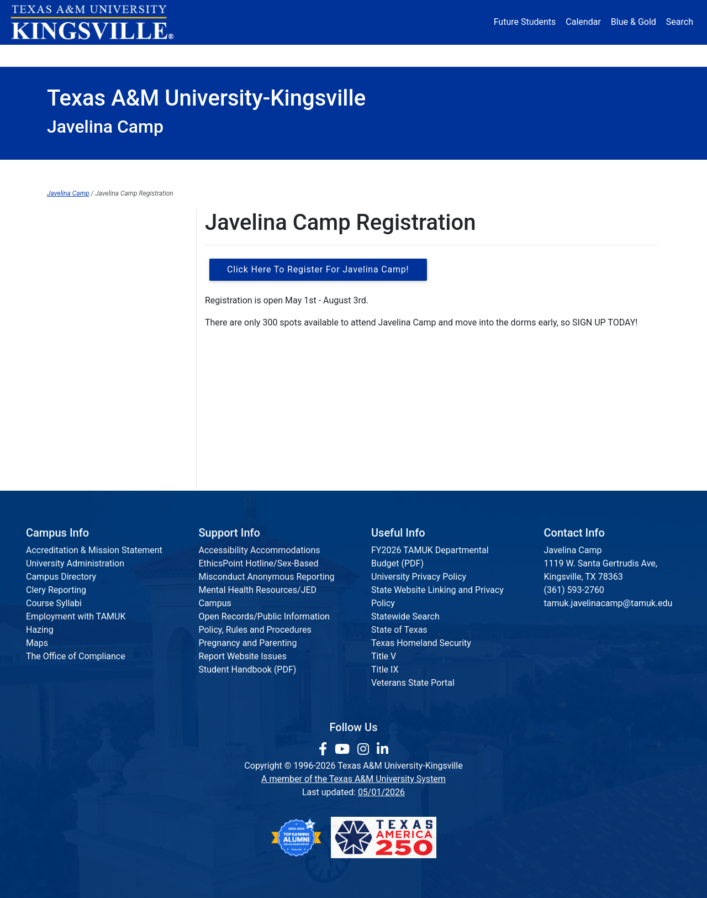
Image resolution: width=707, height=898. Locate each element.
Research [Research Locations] (329, 55)
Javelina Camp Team (88, 288)
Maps (37, 643)
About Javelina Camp (89, 243)
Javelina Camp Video (88, 469)
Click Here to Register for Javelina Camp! (318, 269)
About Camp (587, 171)
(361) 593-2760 (574, 590)
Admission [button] (156, 55)
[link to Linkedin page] (382, 749)
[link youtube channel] (344, 749)
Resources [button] (407, 55)
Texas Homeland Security (421, 643)
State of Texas (399, 629)
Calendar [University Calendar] (583, 22)
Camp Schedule (78, 401)
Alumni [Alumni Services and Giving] (487, 55)
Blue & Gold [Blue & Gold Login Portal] (633, 22)
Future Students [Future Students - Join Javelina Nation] (525, 22)
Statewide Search (405, 616)
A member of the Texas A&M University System (353, 779)
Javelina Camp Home (281, 171)
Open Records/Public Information (264, 616)
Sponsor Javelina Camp (93, 333)
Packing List (71, 424)
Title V (383, 656)
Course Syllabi (54, 603)
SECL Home (118, 171)
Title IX (385, 669)
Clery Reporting (56, 590)
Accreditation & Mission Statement (94, 550)
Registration (443, 171)
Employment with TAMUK (76, 616)
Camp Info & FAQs (82, 265)
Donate (627, 55)
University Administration (75, 563)
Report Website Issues (243, 656)
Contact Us (69, 311)
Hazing (40, 629)
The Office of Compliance (75, 656)
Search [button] (679, 22)
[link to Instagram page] (364, 749)
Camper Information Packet (101, 379)
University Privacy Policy (418, 576)
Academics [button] (244, 55)
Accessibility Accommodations (259, 550)
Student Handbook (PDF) (248, 669)
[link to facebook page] (324, 749)
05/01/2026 (381, 792)
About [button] (78, 55)
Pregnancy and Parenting (248, 643)
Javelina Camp (68, 193)
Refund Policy (74, 447)
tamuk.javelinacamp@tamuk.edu (608, 603)
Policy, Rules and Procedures (255, 629)
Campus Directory (61, 576)
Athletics (556, 55)
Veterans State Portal (413, 683)
